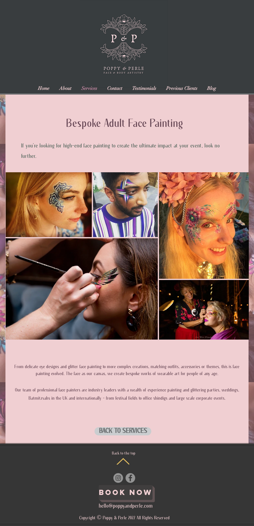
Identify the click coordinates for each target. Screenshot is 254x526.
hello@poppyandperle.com (126, 506)
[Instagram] (118, 478)
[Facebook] (130, 478)
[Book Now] (126, 492)
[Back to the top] (123, 461)
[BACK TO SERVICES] (123, 431)
